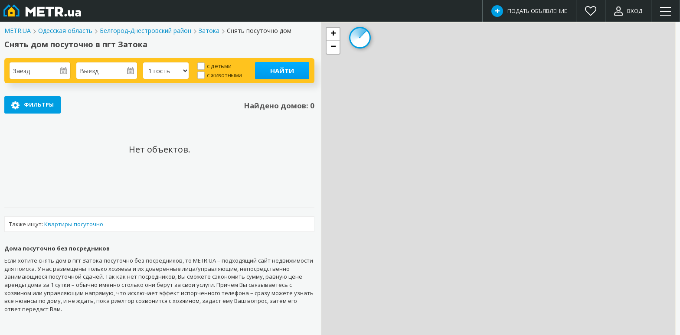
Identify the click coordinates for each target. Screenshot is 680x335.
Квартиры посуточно (73, 224)
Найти (282, 70)
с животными (224, 75)
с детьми (219, 65)
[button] (333, 34)
